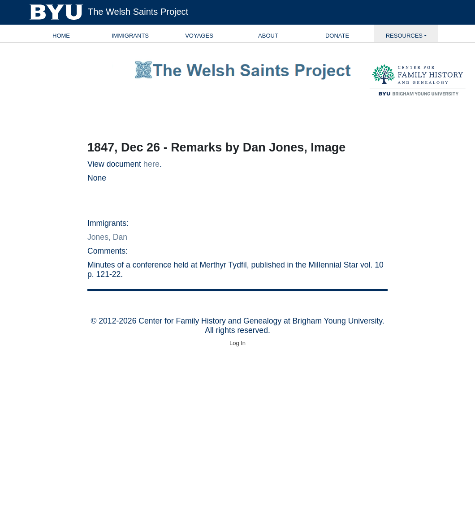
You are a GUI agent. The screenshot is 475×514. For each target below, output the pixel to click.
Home (61, 35)
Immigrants (130, 35)
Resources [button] (404, 35)
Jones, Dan (107, 237)
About (268, 35)
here (151, 164)
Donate (337, 35)
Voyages (199, 35)
